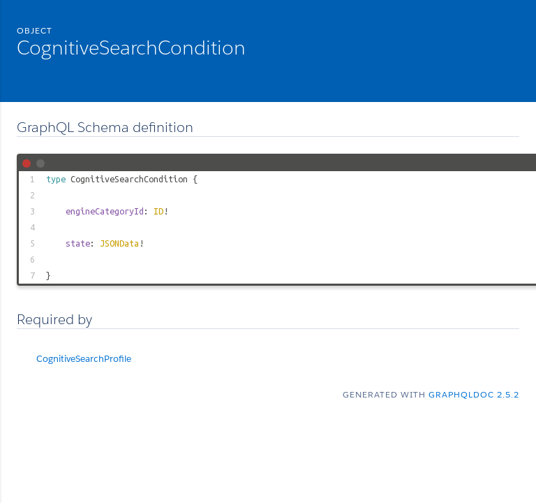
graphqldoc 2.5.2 (474, 394)
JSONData (119, 243)
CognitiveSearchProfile (83, 359)
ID (158, 211)
